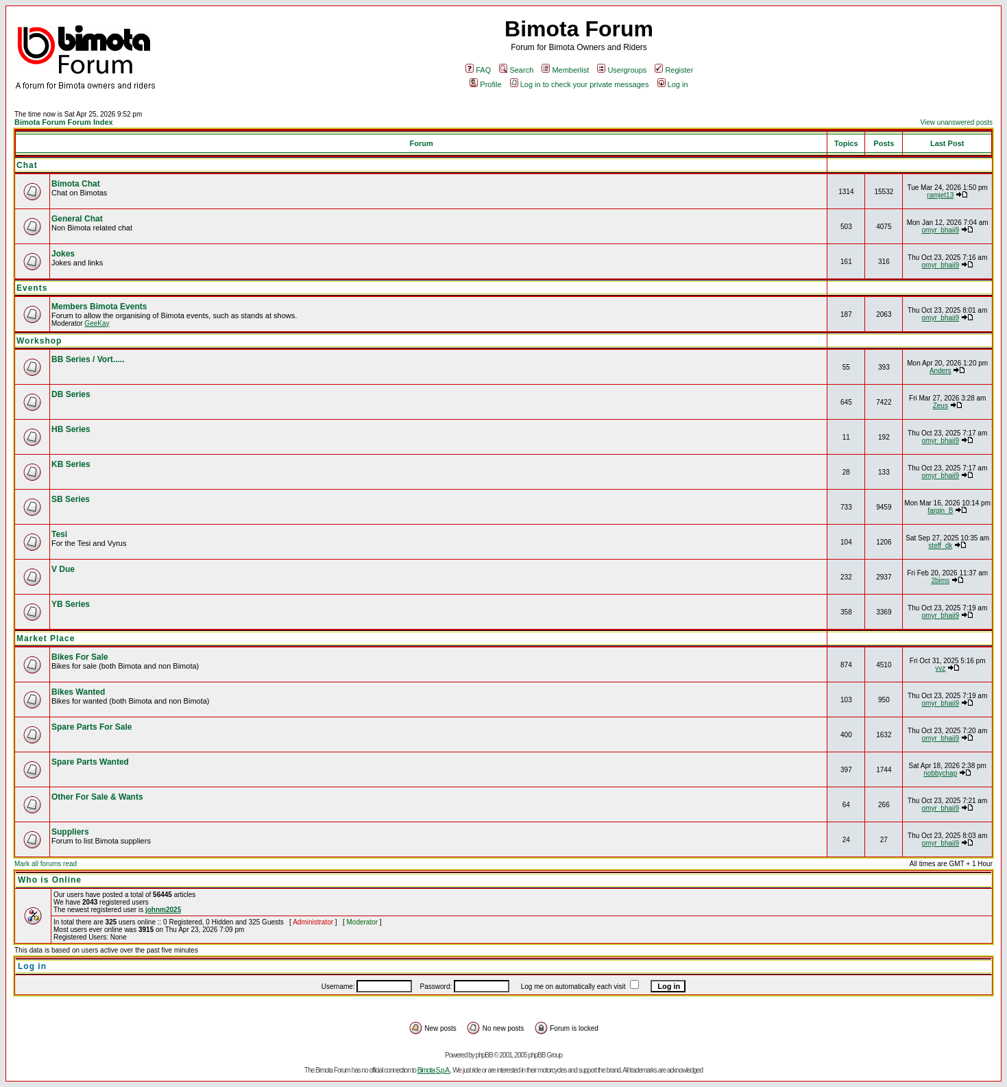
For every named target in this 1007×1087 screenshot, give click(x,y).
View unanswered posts (957, 122)
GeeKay (96, 323)
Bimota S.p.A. (433, 1070)
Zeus (940, 405)
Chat (27, 165)
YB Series (70, 604)
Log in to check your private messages (579, 84)
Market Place (45, 638)
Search (516, 70)
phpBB (484, 1055)
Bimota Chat (75, 184)
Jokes (63, 254)
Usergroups (621, 70)
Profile (485, 84)
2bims (940, 580)
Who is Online (50, 880)
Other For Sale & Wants (97, 797)
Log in (672, 84)
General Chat (77, 219)
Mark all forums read (45, 864)
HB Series (70, 429)
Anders (940, 370)
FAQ (478, 70)
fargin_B (940, 510)
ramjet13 (940, 195)
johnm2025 (163, 909)
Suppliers (70, 832)
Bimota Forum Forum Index (63, 122)
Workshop (39, 341)
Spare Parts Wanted (90, 762)
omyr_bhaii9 (940, 230)
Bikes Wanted (78, 692)
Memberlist (565, 70)
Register (674, 70)
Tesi (59, 534)
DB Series (70, 394)
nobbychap (940, 773)
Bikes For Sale (79, 657)
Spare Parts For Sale (91, 727)
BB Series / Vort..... (87, 359)
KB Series (70, 464)
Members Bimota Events (99, 306)
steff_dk (940, 545)
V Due (63, 569)
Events (31, 288)
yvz (940, 668)
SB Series (70, 499)
